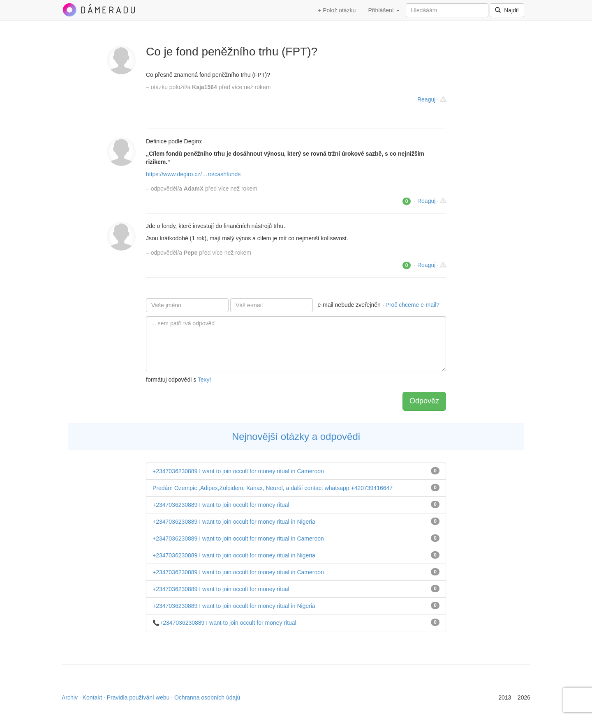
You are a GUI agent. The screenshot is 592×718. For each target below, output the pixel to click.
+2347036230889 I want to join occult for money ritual (221, 505)
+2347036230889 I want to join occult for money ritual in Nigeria (234, 521)
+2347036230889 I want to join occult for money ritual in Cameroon (238, 471)
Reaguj (426, 99)
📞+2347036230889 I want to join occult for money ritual (224, 622)
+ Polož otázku (337, 10)
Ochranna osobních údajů (207, 697)
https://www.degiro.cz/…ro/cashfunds (193, 174)
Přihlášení (383, 10)
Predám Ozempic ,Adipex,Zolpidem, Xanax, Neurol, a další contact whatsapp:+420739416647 (273, 488)
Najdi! (507, 10)
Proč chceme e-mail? (413, 304)
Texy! (204, 379)
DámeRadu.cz (99, 9)
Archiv (70, 697)
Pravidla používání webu (138, 697)
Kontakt (92, 697)
